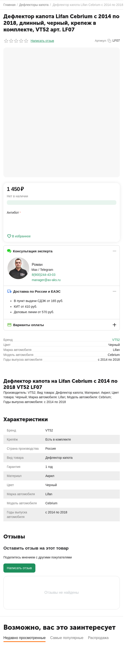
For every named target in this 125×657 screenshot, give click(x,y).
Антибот (13, 212)
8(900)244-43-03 (43, 274)
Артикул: (101, 40)
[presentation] (69, 219)
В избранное (19, 236)
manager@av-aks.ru (46, 280)
